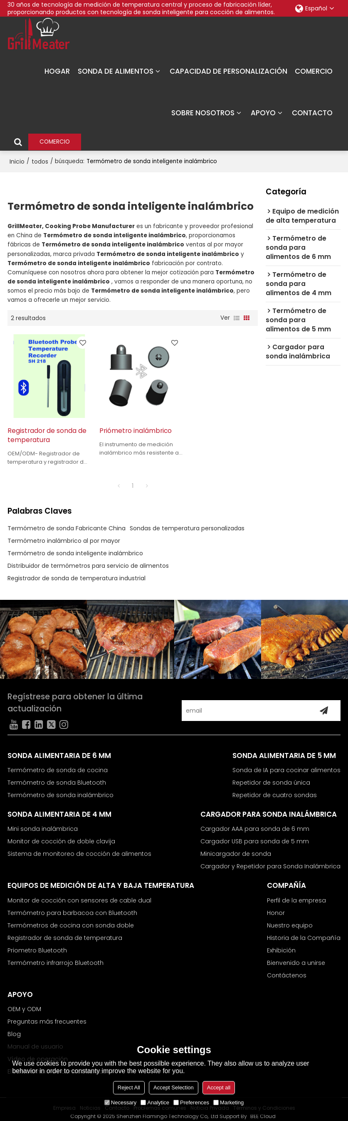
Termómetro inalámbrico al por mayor (63, 535)
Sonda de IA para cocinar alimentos (286, 764)
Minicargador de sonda (235, 848)
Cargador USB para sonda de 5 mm (254, 835)
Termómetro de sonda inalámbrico (60, 789)
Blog (14, 1028)
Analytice (155, 1102)
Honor (276, 907)
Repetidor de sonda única (271, 777)
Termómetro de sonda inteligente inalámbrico (75, 547)
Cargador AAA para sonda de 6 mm (254, 823)
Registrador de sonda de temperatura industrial (76, 572)
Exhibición (281, 944)
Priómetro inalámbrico (130, 424)
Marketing (228, 1102)
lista (237, 317)
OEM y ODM (24, 1003)
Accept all (218, 1087)
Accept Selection (173, 1087)
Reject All (129, 1087)
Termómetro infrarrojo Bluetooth (55, 957)
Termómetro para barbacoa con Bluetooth (72, 907)
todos (40, 161)
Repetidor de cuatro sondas (274, 789)
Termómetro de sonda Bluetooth (56, 777)
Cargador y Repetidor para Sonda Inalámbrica (270, 860)
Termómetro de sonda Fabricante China (66, 522)
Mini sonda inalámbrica (42, 823)
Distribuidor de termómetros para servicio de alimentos (88, 560)
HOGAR (57, 71)
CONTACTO (312, 112)
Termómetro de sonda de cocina (57, 764)
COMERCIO (314, 71)
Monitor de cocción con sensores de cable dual (79, 894)
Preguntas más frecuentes (46, 1016)
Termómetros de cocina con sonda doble (70, 919)
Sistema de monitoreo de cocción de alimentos (79, 848)
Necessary (120, 1102)
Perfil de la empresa (296, 894)
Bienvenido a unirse (296, 957)
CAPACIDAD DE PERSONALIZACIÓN (228, 71)
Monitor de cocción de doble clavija (61, 835)
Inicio (17, 161)
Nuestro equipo (290, 919)
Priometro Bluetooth (37, 944)
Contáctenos (286, 969)
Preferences (191, 1102)
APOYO (263, 112)
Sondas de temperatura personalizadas (187, 522)
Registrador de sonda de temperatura (42, 429)
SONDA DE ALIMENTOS (115, 71)
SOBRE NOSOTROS (202, 112)
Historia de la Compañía (304, 932)
